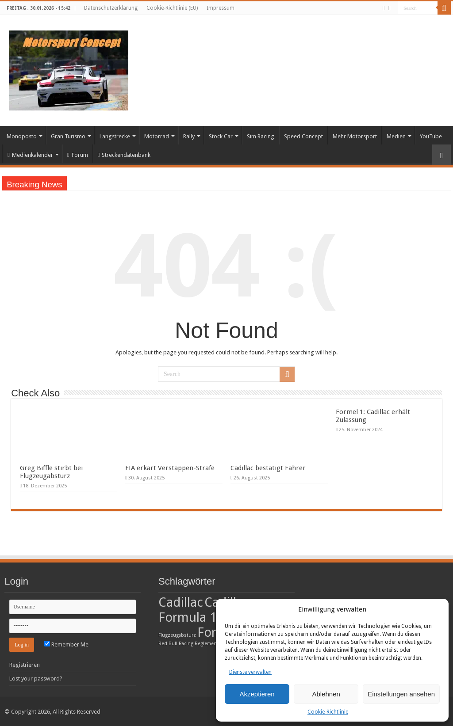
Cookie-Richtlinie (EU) (172, 8)
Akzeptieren (256, 694)
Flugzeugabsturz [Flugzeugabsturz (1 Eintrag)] (177, 635)
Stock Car (221, 136)
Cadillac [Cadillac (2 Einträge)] (180, 602)
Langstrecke (115, 136)
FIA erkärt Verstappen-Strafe (170, 468)
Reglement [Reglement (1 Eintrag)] (207, 643)
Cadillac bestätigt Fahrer (268, 468)
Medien (396, 136)
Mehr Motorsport (355, 136)
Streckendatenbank (124, 155)
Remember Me (66, 644)
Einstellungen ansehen (401, 694)
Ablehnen (326, 694)
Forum (77, 155)
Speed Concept (303, 136)
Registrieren (24, 664)
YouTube (431, 136)
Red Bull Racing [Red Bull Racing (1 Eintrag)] (175, 643)
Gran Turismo (68, 136)
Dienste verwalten (250, 672)
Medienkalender (30, 155)
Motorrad (156, 136)
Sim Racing (260, 136)
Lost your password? (35, 678)
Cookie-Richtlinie (327, 712)
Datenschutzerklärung (111, 8)
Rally (189, 136)
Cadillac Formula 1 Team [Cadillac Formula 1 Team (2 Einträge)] (205, 610)
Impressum (220, 8)
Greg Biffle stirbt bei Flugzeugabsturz (51, 472)
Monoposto (22, 136)
